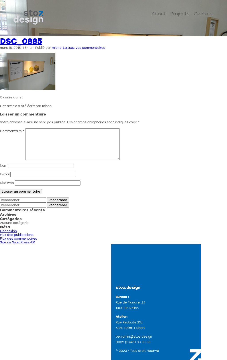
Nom (3, 166)
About (159, 13)
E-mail (5, 174)
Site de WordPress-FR (17, 242)
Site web (7, 183)
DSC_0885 (21, 41)
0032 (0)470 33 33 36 (133, 342)
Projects (179, 13)
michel (57, 48)
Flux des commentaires (18, 239)
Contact (203, 13)
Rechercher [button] (58, 200)
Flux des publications (16, 235)
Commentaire (12, 131)
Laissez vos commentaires (84, 48)
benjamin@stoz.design (134, 336)
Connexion (8, 231)
